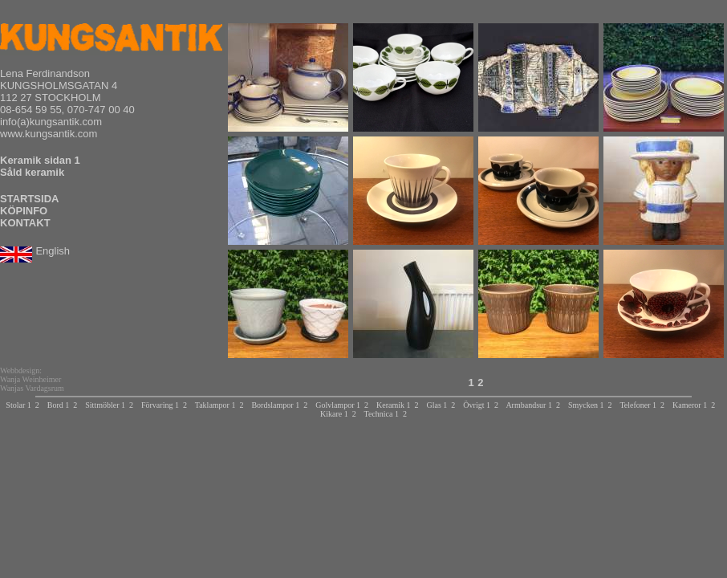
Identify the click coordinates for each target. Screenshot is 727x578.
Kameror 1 (689, 405)
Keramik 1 (393, 405)
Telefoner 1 (637, 405)
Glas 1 (436, 405)
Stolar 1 (18, 405)
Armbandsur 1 (529, 405)
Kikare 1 (334, 413)
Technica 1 (381, 413)
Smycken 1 (586, 405)
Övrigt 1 (476, 405)
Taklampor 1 (215, 405)
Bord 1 (58, 405)
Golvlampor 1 (337, 405)
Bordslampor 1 (275, 405)
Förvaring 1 (160, 405)
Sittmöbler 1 (105, 405)
